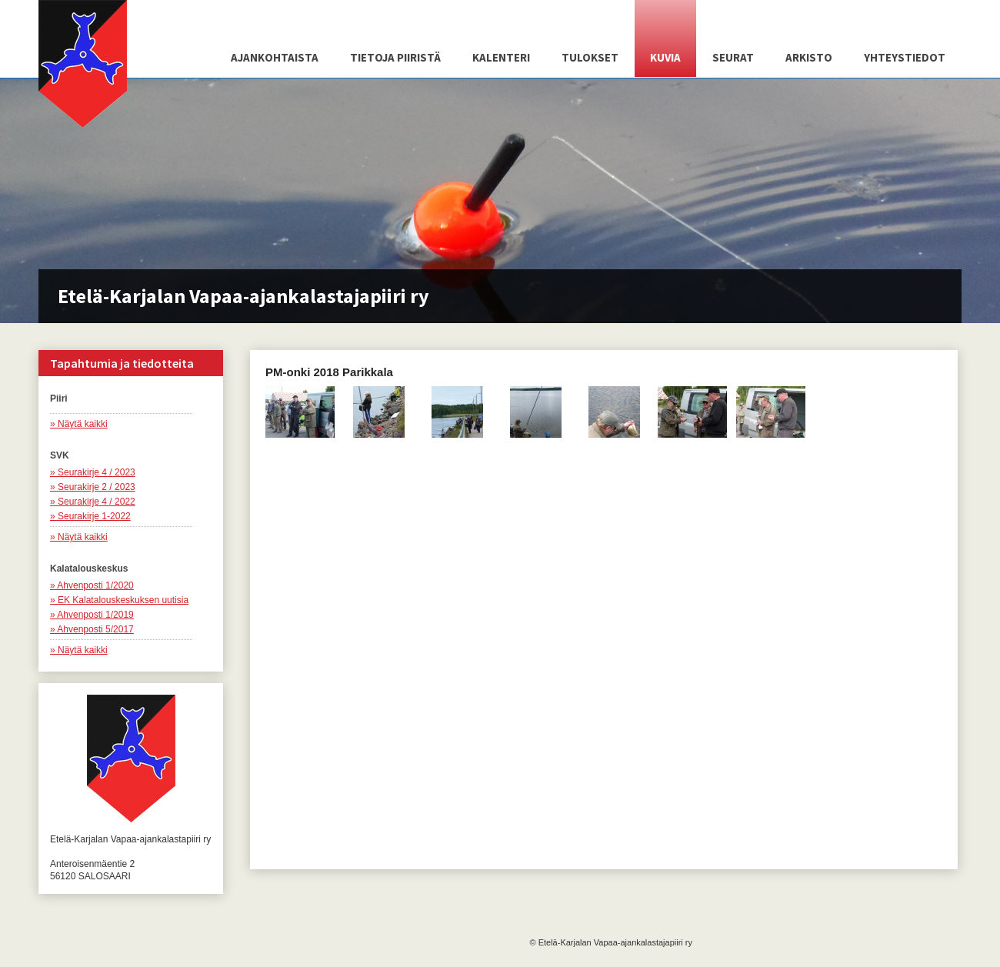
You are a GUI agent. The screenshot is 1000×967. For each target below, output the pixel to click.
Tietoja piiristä (395, 57)
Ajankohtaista (274, 57)
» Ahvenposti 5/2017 (92, 629)
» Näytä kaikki (79, 423)
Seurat (733, 57)
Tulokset (590, 57)
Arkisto (808, 57)
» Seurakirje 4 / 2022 (92, 501)
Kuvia (665, 57)
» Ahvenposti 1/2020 (92, 585)
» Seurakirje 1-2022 (90, 516)
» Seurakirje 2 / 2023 (92, 487)
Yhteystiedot (904, 57)
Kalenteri (501, 57)
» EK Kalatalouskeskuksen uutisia (119, 600)
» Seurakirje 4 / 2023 (92, 472)
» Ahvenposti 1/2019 (92, 614)
